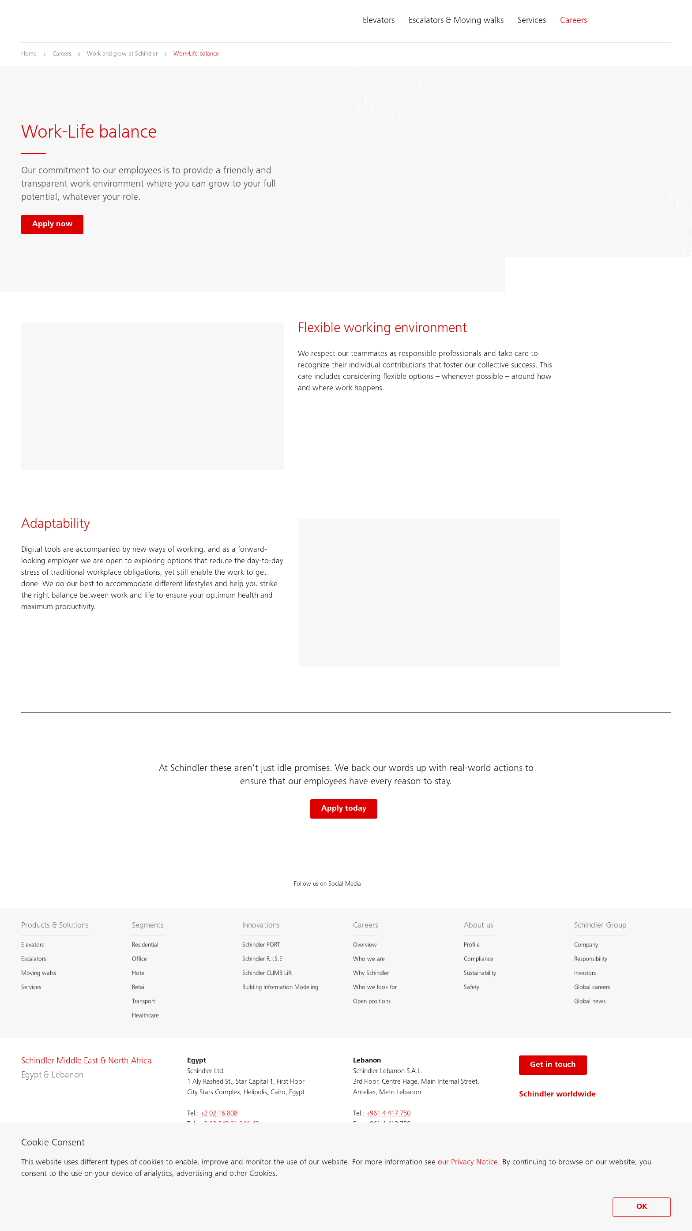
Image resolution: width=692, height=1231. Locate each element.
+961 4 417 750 (388, 1113)
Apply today (343, 809)
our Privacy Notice (468, 1163)
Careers (573, 21)
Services (532, 21)
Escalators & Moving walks (456, 21)
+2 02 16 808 (218, 1113)
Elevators (379, 21)
